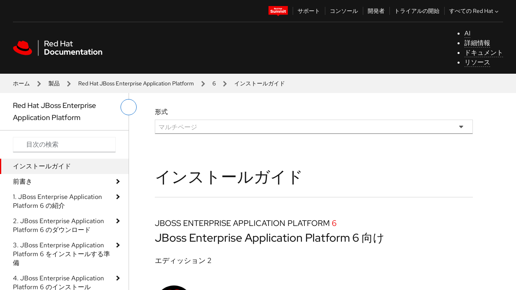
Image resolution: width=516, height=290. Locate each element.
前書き (22, 181)
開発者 (376, 10)
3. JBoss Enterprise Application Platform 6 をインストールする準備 (61, 254)
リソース (477, 62)
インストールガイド (42, 166)
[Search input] (64, 144)
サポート (309, 10)
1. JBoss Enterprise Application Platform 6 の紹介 (57, 201)
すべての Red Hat (474, 10)
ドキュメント (483, 52)
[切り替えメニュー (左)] (129, 107)
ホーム (21, 83)
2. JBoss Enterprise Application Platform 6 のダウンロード (58, 225)
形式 (161, 112)
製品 (54, 83)
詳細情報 (477, 43)
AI (467, 33)
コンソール (344, 10)
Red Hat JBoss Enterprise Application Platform (136, 83)
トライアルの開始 (416, 10)
